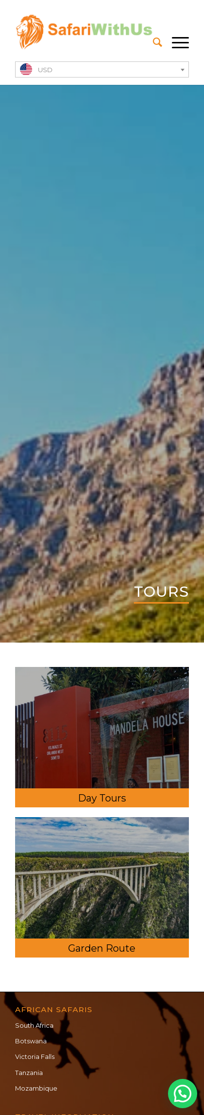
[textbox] (102, 70)
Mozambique (36, 1088)
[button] (182, 1093)
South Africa (34, 1025)
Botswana (31, 1041)
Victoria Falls (35, 1056)
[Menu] (175, 42)
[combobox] (101, 69)
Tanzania (29, 1072)
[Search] (152, 42)
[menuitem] (152, 42)
